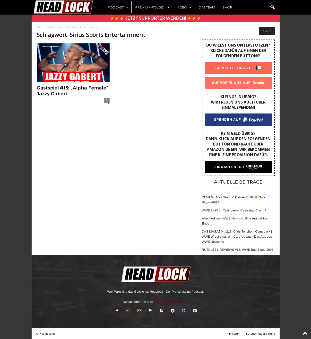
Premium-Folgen (152, 7)
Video (184, 7)
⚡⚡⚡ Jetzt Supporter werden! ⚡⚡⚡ (155, 18)
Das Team (207, 7)
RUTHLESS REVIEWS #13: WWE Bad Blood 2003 (238, 249)
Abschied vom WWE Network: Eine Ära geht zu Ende (235, 221)
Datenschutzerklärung (260, 333)
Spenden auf (227, 119)
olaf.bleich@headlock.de (171, 302)
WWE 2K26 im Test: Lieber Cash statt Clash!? (234, 210)
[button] (272, 7)
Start (39, 27)
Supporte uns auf (234, 68)
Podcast (118, 7)
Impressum (233, 333)
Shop (227, 7)
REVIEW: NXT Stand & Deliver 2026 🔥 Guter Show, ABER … (234, 199)
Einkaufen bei (229, 167)
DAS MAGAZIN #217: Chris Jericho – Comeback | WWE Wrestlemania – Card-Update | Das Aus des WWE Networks (237, 236)
